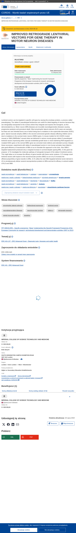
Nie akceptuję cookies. (52, 530)
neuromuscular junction (35, 210)
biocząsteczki (44, 181)
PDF (31, 437)
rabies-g (50, 210)
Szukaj (72, 6)
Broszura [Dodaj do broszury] (53, 423)
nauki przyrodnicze (7, 174)
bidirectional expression (35, 205)
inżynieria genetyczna (49, 177)
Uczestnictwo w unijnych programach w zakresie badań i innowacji (21, 378)
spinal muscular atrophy (11, 215)
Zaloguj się (61, 6)
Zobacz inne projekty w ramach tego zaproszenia (18, 254)
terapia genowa (64, 177)
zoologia (33, 174)
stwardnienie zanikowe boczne (58, 187)
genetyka (33, 184)
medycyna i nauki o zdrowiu (10, 177)
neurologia (41, 187)
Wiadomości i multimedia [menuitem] (43, 47)
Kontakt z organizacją (8, 376)
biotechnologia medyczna (31, 177)
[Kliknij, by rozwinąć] (70, 397)
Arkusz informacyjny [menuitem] (8, 47)
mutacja (41, 184)
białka (53, 181)
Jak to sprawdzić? (41, 1)
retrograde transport (65, 210)
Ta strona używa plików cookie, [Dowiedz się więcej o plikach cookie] (19, 525)
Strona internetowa (24, 376)
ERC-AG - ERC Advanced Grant (12, 265)
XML (12, 437)
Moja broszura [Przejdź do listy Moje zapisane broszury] (67, 423)
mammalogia (42, 174)
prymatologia (54, 174)
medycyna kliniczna (29, 187)
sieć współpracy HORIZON (10, 380)
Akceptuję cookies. (23, 530)
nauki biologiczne (22, 174)
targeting (27, 215)
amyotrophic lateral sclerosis (12, 205)
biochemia (33, 181)
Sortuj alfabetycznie (9, 391)
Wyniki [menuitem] (30, 47)
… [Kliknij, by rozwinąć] (14, 18)
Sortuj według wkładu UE (37, 391)
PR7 (18, 18)
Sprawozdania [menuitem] (20, 47)
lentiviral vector (53, 205)
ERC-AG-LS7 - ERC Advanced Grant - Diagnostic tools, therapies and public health (29, 241)
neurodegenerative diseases (12, 210)
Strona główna (6, 18)
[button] (67, 6)
